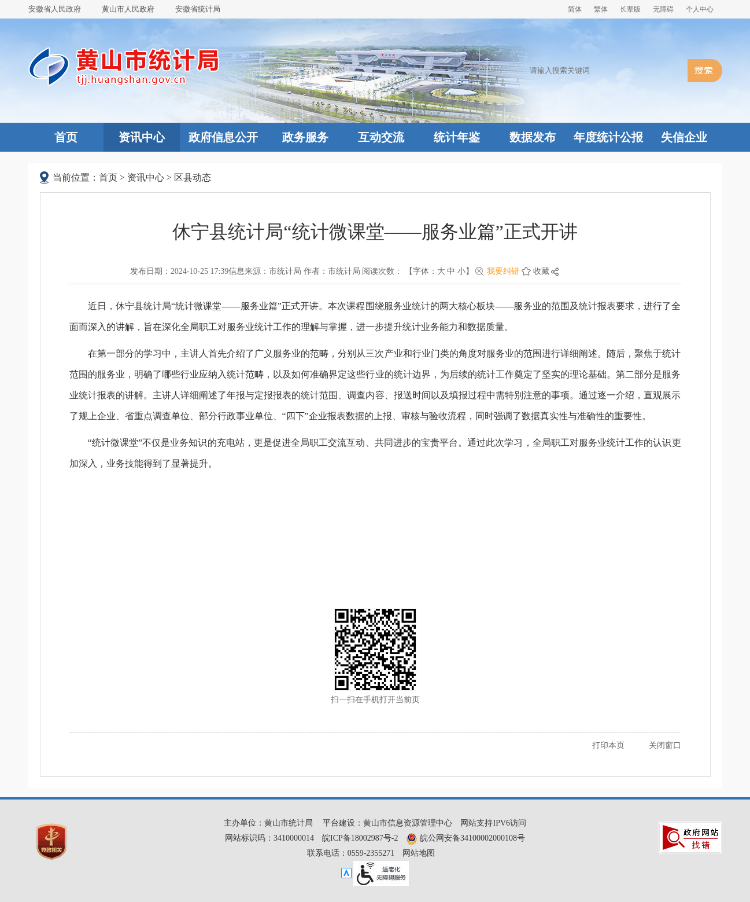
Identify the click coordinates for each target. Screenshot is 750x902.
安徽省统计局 (197, 9)
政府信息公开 (223, 137)
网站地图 (418, 853)
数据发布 (532, 137)
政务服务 (305, 137)
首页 (65, 137)
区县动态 (192, 177)
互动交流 (381, 137)
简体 (575, 9)
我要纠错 (503, 271)
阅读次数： (382, 271)
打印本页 (608, 745)
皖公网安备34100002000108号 (465, 838)
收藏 (541, 271)
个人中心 (700, 9)
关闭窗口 (665, 745)
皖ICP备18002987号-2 (360, 838)
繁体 (601, 9)
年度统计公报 (608, 137)
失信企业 (684, 137)
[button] (630, 9)
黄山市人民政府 (128, 9)
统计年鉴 (457, 137)
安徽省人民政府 (54, 9)
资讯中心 (142, 137)
